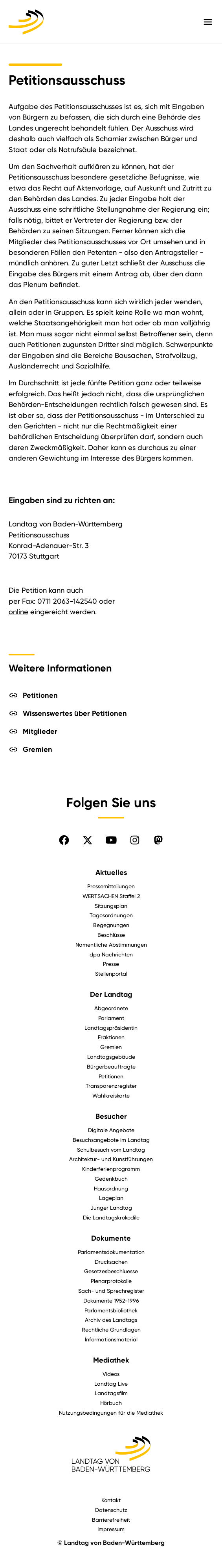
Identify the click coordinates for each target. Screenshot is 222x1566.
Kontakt (111, 1500)
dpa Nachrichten (111, 954)
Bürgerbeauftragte (111, 1066)
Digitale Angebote (111, 1130)
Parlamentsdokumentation (111, 1251)
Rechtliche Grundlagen (111, 1329)
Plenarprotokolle (111, 1280)
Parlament (111, 1017)
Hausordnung (111, 1188)
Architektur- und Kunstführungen (111, 1159)
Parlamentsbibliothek (111, 1310)
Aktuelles (111, 872)
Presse (111, 963)
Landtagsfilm (111, 1393)
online (18, 611)
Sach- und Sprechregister (111, 1290)
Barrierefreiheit (111, 1519)
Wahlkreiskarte (111, 1095)
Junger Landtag (111, 1207)
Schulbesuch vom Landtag (111, 1149)
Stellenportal (111, 973)
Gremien (111, 1046)
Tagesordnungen (111, 915)
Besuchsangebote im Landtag (111, 1139)
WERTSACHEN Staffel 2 (111, 896)
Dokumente (111, 1238)
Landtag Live (111, 1383)
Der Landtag (111, 994)
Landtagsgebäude (111, 1056)
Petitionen (111, 1076)
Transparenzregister (111, 1085)
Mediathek (111, 1360)
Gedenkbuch (111, 1178)
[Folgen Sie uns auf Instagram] (134, 840)
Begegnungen (111, 925)
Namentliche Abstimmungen (111, 944)
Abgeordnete (111, 1008)
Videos (111, 1373)
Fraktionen (111, 1037)
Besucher (111, 1116)
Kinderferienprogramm (111, 1168)
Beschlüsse (111, 934)
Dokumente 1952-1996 (111, 1300)
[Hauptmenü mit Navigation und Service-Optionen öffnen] (207, 22)
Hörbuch (111, 1402)
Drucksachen (111, 1261)
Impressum (111, 1529)
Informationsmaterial (111, 1339)
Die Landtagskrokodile (111, 1217)
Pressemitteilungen (111, 886)
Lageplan (111, 1197)
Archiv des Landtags (111, 1319)
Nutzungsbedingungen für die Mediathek (111, 1412)
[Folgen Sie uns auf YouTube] (111, 840)
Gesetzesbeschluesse (111, 1271)
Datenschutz (111, 1509)
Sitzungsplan (111, 905)
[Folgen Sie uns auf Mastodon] (158, 840)
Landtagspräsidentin (111, 1027)
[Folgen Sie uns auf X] (87, 840)
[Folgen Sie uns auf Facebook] (64, 840)
